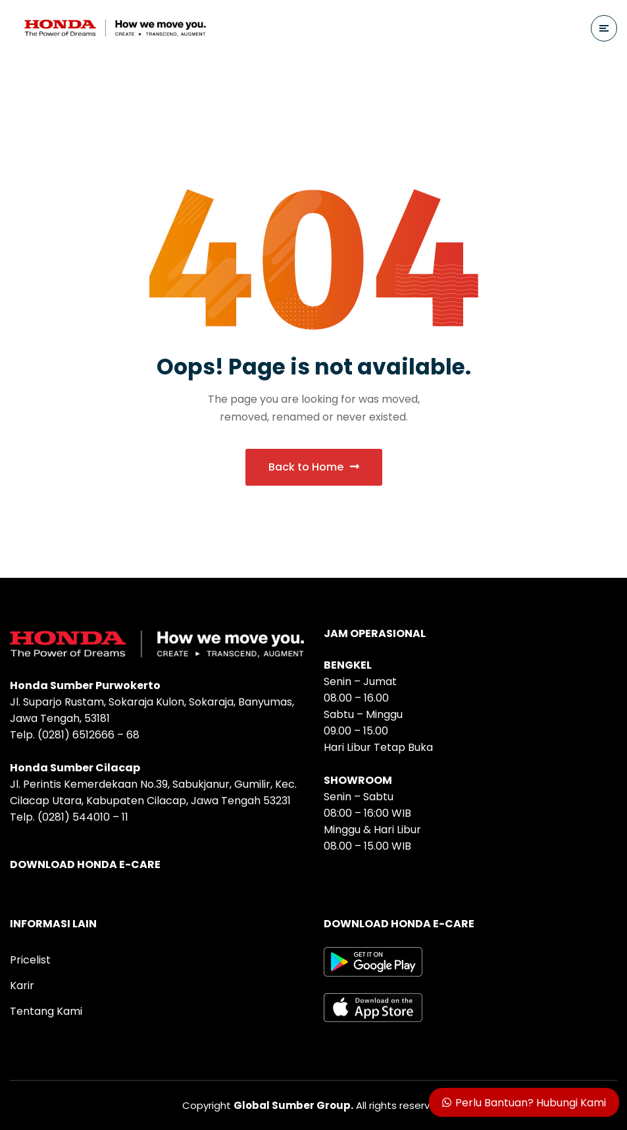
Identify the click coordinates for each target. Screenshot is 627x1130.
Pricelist (30, 959)
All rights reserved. (339, 1105)
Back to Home (313, 467)
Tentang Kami (46, 1011)
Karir (22, 985)
